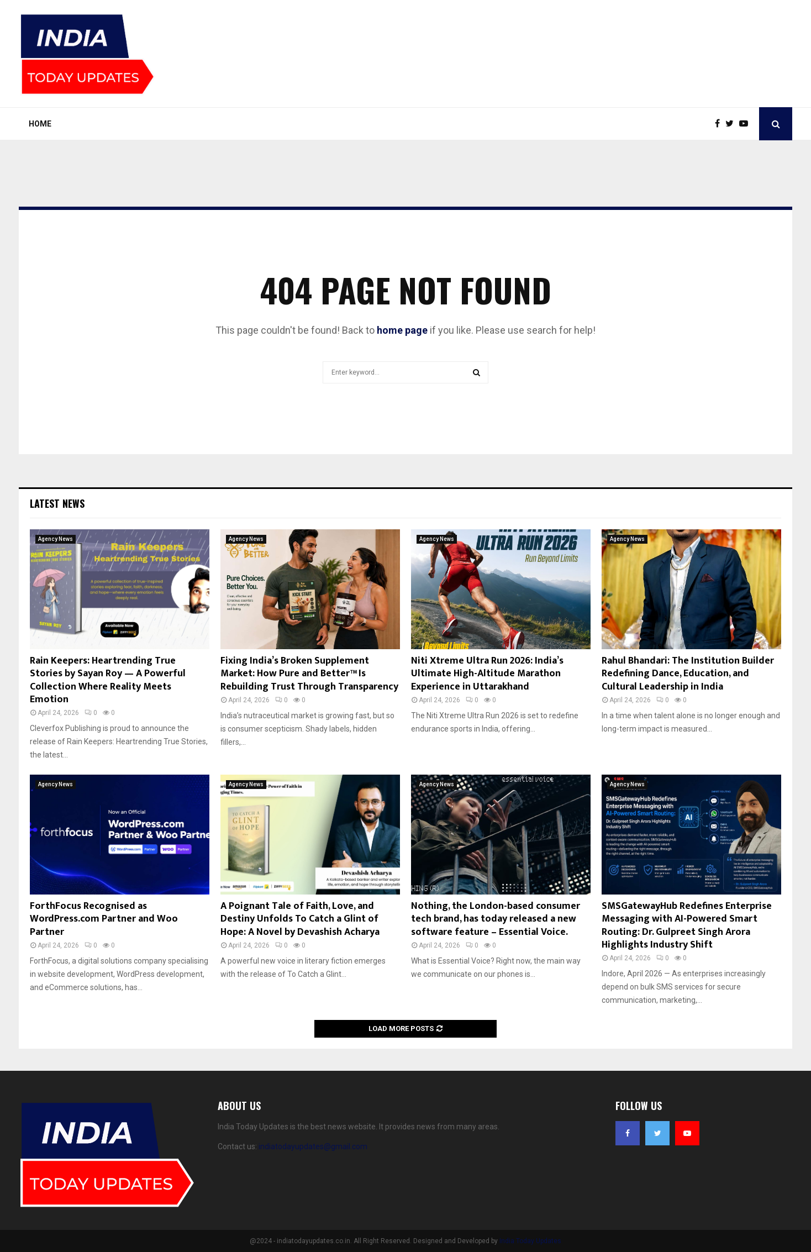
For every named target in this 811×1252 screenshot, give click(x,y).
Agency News (55, 539)
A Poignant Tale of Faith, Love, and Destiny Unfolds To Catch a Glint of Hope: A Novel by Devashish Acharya (300, 919)
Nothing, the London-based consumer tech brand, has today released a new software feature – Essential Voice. (495, 919)
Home (40, 123)
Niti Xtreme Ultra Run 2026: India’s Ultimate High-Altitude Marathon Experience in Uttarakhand (487, 674)
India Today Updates (530, 1241)
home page (402, 330)
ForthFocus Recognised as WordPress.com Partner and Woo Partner (104, 919)
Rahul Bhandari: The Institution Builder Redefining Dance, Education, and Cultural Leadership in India (688, 674)
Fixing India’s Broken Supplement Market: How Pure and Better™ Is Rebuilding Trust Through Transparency (309, 674)
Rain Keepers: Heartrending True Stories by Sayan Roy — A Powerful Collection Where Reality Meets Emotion (108, 680)
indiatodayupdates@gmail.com (313, 1146)
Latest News (57, 503)
